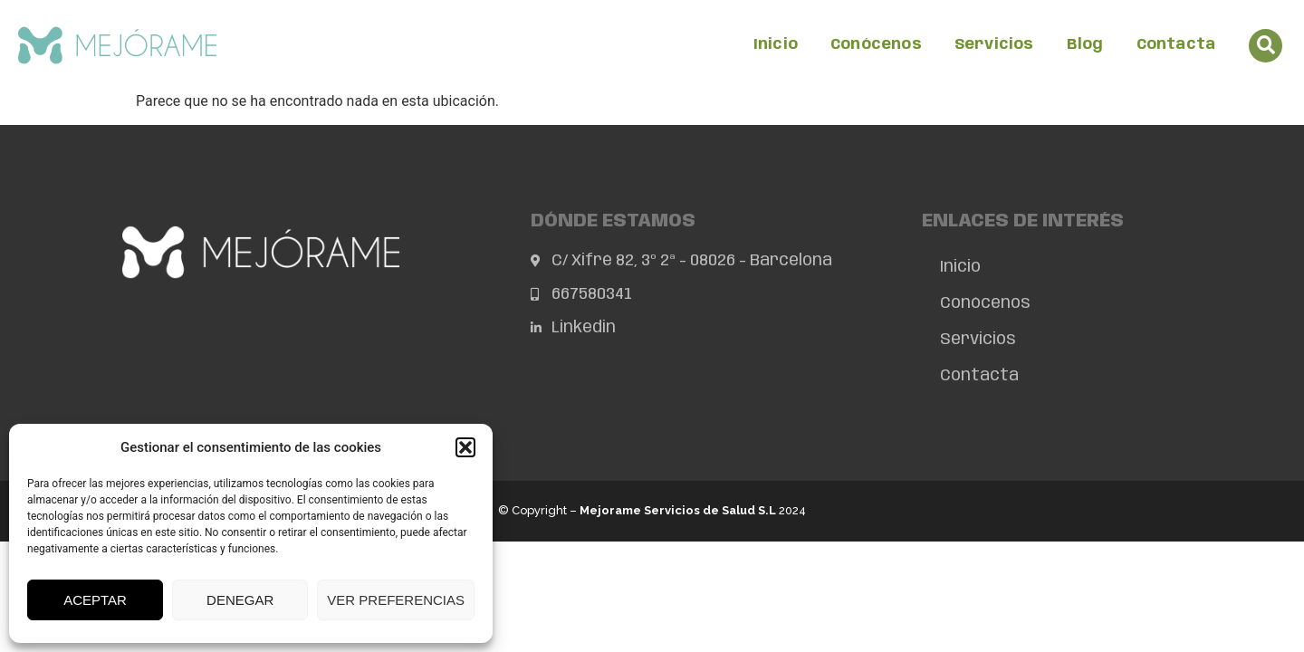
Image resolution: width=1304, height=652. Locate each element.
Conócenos (876, 45)
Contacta (1176, 45)
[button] (465, 447)
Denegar (239, 600)
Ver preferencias (396, 600)
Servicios (994, 45)
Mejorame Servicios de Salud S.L (678, 510)
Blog (1085, 45)
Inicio (775, 45)
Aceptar (95, 600)
